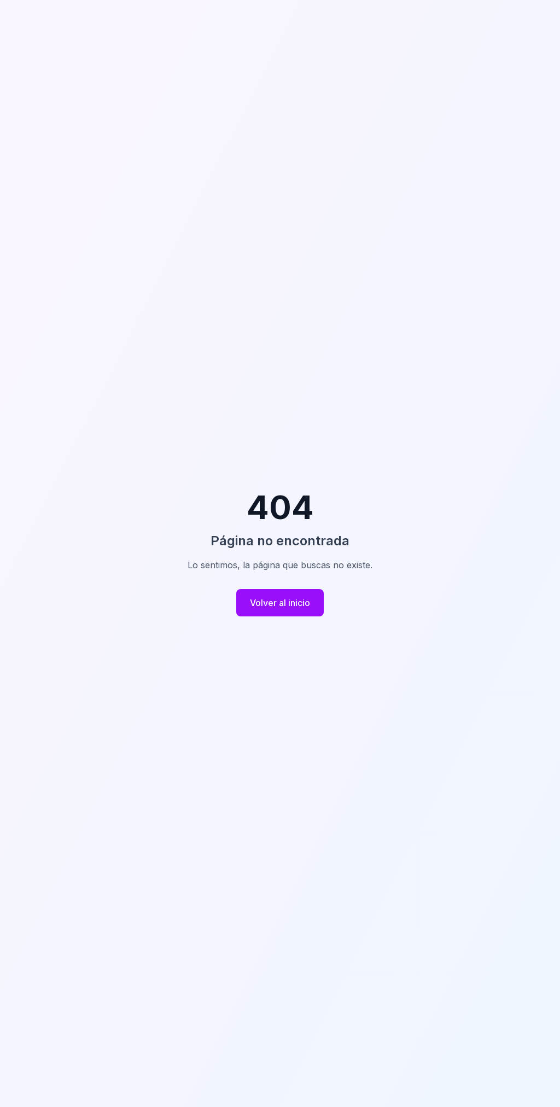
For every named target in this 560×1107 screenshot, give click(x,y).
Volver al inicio (280, 602)
